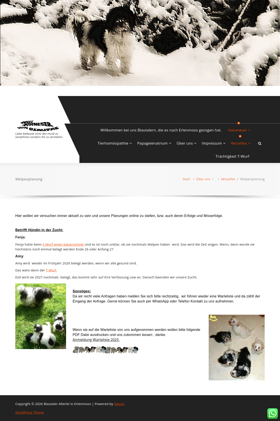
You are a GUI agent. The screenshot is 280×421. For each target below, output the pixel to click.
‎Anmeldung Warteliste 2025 (96, 339)
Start (186, 179)
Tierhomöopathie (113, 143)
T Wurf (51, 270)
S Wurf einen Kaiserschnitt (63, 244)
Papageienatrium (152, 143)
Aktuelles (239, 143)
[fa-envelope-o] (29, 90)
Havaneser (237, 130)
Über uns (185, 143)
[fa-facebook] (16, 90)
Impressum (212, 143)
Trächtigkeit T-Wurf (232, 156)
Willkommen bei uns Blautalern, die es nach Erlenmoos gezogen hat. (160, 130)
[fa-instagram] (22, 90)
